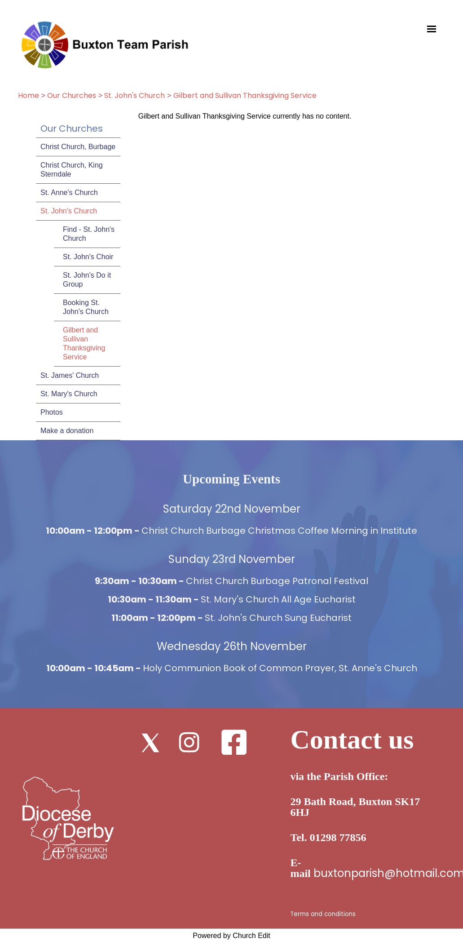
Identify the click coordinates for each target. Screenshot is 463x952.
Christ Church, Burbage (77, 147)
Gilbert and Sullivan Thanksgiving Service (245, 95)
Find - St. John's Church (89, 234)
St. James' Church (69, 375)
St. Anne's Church (69, 192)
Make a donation (66, 430)
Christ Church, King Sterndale (71, 169)
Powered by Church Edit (231, 935)
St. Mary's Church (68, 394)
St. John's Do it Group (87, 279)
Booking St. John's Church (86, 307)
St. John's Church (134, 95)
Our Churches (71, 95)
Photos (51, 412)
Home (28, 95)
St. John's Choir (88, 257)
